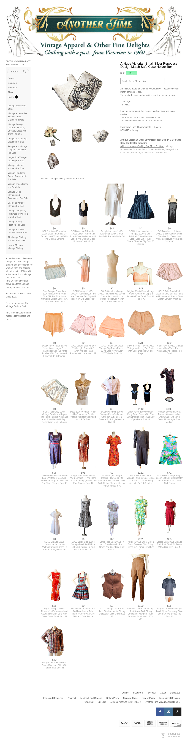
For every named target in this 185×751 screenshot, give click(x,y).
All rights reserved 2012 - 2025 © (125, 702)
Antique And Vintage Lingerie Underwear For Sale (17, 149)
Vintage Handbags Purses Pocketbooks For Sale (17, 176)
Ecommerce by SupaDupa (174, 735)
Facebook (12, 87)
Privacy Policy (148, 698)
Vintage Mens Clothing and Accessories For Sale (18, 195)
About (10, 92)
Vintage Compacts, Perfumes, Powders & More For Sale (18, 213)
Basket (11, 97)
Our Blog (102, 702)
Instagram (12, 83)
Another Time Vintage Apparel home (162, 702)
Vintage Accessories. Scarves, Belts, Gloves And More (18, 116)
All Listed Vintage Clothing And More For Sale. (142, 146)
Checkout (89, 702)
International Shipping (169, 698)
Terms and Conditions (53, 698)
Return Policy (112, 698)
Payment (71, 698)
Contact (11, 78)
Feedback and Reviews (91, 698)
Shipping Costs (130, 698)
